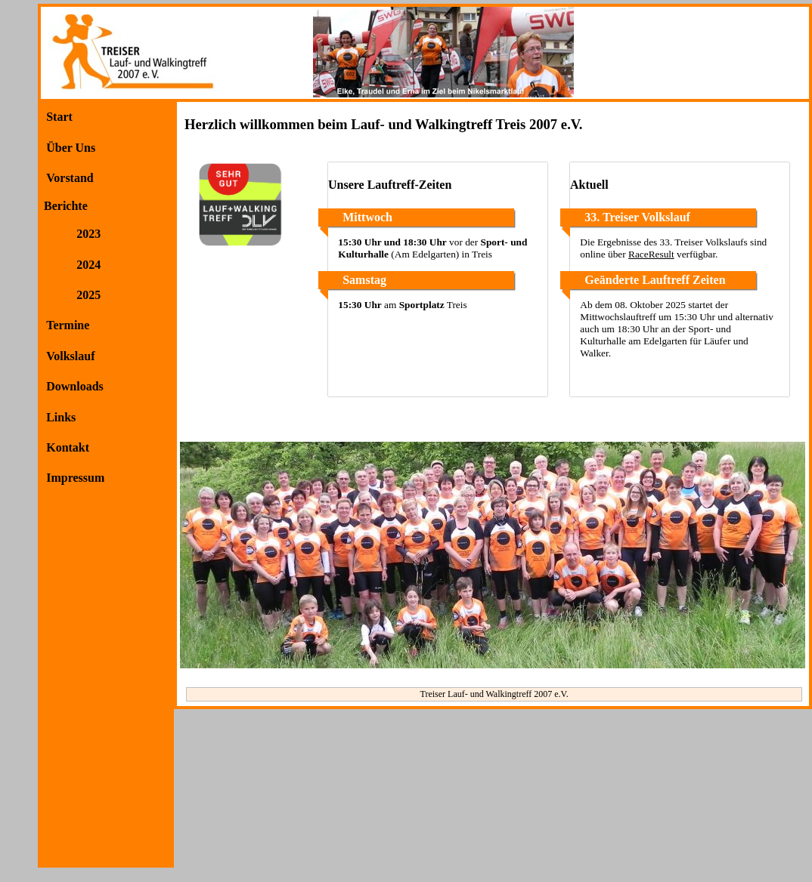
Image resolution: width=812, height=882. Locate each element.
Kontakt (67, 447)
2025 (88, 294)
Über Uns (70, 147)
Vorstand (70, 177)
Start (59, 116)
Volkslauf (70, 356)
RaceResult (651, 254)
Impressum (75, 477)
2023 (88, 233)
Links (61, 417)
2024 (88, 264)
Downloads (75, 386)
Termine (67, 325)
